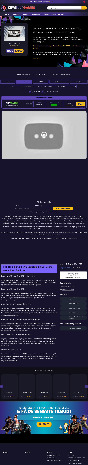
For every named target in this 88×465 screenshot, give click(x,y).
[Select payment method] (29, 86)
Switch (78, 82)
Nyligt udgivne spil (53, 442)
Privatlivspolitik (73, 445)
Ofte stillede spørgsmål (54, 445)
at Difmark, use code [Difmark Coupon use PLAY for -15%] (41, 2)
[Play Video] (44, 135)
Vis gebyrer (34, 91)
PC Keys (7, 14)
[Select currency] (39, 86)
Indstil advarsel (63, 208)
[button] (1, 371)
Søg (84, 8)
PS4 (20, 82)
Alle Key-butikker (57, 14)
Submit (44, 408)
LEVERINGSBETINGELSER (75, 447)
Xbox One (55, 82)
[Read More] (59, 58)
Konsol (26, 14)
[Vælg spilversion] (51, 86)
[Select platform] (16, 86)
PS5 (35, 82)
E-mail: (17, 206)
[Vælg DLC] (68, 86)
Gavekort (16, 14)
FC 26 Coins (37, 14)
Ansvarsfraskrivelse (75, 450)
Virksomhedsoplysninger (76, 442)
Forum (46, 14)
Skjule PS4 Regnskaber (49, 91)
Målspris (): (38, 206)
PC (6, 82)
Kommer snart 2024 (53, 440)
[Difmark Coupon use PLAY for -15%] (44, 243)
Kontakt (71, 440)
